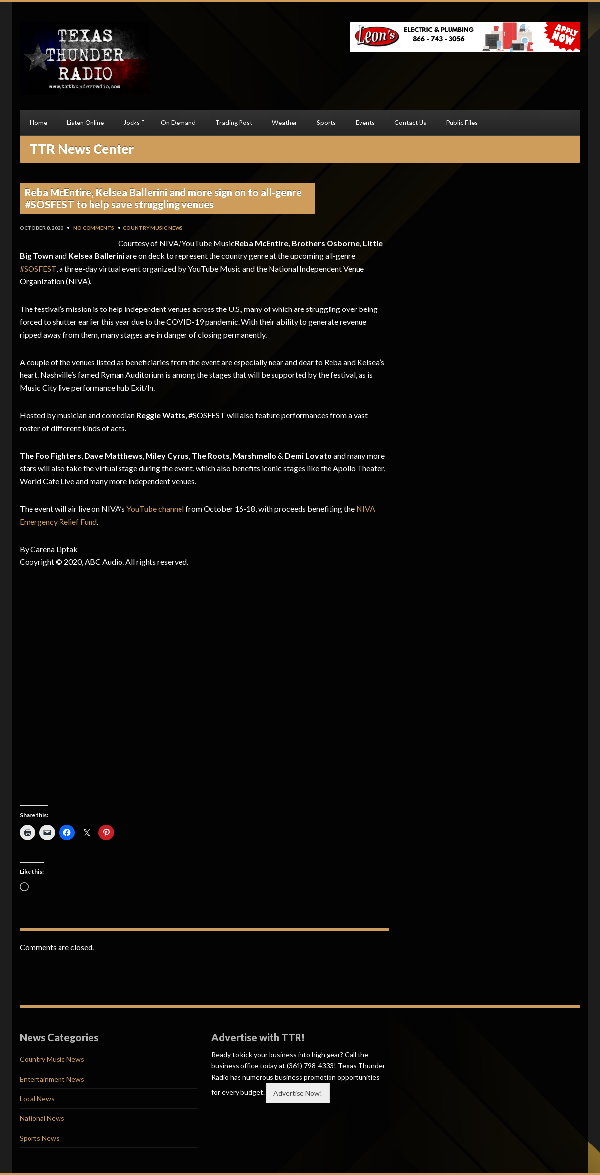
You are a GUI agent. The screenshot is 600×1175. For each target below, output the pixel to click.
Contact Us (410, 122)
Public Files (462, 122)
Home (38, 122)
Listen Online (85, 122)
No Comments (93, 228)
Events (365, 122)
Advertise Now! (297, 1093)
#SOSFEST (38, 268)
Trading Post (233, 122)
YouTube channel (155, 508)
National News (42, 1118)
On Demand (178, 122)
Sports (326, 122)
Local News (37, 1098)
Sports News (40, 1138)
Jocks (131, 122)
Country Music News (153, 228)
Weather (284, 122)
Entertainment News (52, 1079)
